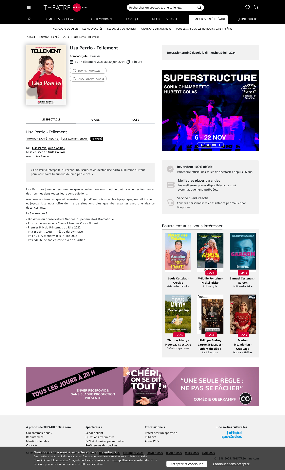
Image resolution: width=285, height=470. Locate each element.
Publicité (150, 437)
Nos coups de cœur (65, 28)
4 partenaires (60, 460)
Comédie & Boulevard (61, 19)
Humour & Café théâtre (208, 19)
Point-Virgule (78, 56)
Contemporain (100, 19)
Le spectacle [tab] (51, 119)
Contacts (32, 445)
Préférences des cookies (101, 445)
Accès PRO (152, 441)
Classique (131, 19)
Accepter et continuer (186, 464)
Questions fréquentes (100, 437)
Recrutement (34, 437)
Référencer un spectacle (161, 433)
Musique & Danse (165, 19)
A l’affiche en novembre (156, 28)
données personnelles (109, 441)
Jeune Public (247, 19)
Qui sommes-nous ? (39, 433)
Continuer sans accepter (231, 464)
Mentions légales (37, 441)
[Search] (161, 7)
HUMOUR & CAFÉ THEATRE (42, 138)
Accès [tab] (135, 119)
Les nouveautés (92, 28)
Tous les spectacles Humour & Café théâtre (204, 28)
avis (86, 70)
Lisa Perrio (42, 156)
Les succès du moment (121, 28)
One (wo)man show (75, 138)
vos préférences (123, 460)
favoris (88, 78)
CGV (88, 441)
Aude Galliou (56, 148)
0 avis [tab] (95, 119)
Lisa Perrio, (39, 148)
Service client (94, 433)
